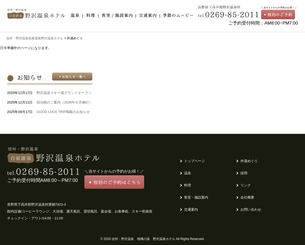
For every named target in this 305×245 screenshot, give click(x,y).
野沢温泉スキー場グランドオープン (64, 93)
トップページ (194, 161)
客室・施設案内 (196, 197)
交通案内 (191, 209)
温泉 (187, 173)
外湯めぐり (249, 161)
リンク (245, 185)
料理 (187, 185)
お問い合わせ (250, 209)
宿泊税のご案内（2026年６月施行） (64, 102)
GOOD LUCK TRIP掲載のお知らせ (63, 112)
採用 (243, 173)
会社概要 (247, 197)
